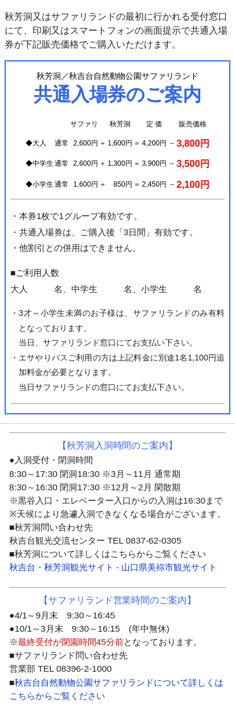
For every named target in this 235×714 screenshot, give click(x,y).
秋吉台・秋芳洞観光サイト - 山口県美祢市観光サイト (113, 567)
